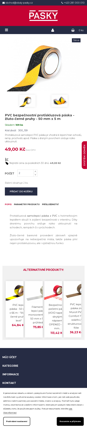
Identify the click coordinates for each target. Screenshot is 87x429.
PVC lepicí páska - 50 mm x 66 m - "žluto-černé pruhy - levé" (19, 320)
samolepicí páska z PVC (42, 223)
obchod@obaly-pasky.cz (19, 2)
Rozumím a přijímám (70, 421)
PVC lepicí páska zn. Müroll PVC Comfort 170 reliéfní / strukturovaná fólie (76, 323)
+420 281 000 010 (74, 2)
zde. (70, 409)
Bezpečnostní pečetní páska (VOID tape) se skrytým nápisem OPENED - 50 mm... (57, 324)
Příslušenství (17, 211)
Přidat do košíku (21, 191)
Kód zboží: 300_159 (16, 130)
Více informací (10, 412)
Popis (9, 205)
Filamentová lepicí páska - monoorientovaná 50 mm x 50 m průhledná (39, 322)
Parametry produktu (36, 205)
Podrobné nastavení (16, 421)
